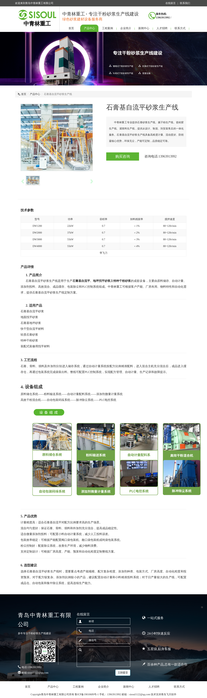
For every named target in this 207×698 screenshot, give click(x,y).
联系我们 (185, 3)
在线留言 (170, 3)
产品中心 (89, 28)
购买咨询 (122, 156)
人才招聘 (162, 28)
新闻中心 (143, 28)
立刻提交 (123, 672)
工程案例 (107, 28)
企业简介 (125, 28)
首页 (71, 28)
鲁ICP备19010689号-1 (87, 694)
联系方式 (180, 28)
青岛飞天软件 (168, 694)
